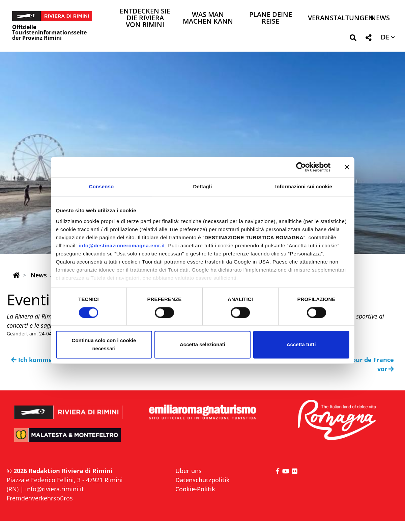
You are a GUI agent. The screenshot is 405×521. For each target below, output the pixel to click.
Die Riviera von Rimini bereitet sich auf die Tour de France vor (304, 364)
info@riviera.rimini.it (54, 489)
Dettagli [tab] (202, 186)
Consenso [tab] (101, 186)
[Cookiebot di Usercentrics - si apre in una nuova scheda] (300, 167)
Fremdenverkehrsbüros (40, 498)
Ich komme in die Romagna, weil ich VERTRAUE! (87, 360)
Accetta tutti (301, 345)
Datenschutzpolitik (202, 480)
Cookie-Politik (195, 489)
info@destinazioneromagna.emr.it (122, 245)
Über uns (188, 471)
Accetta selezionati (202, 345)
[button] (353, 39)
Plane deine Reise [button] (270, 18)
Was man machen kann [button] (208, 18)
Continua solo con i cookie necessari (104, 345)
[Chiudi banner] (347, 167)
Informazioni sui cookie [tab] (303, 186)
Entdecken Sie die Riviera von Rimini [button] (145, 18)
